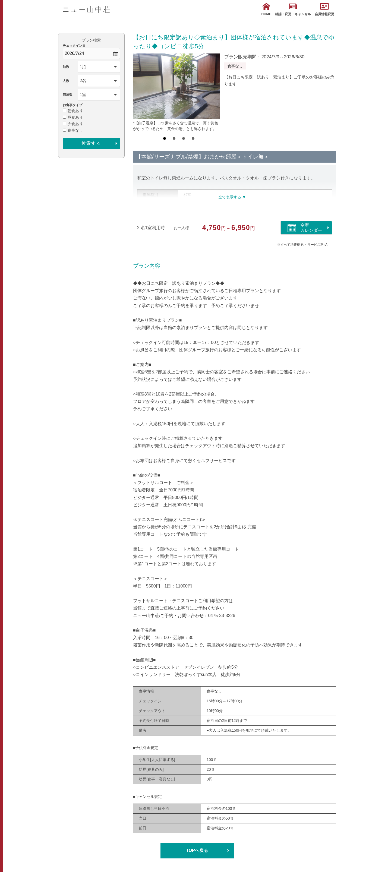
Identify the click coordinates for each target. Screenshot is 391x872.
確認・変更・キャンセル (293, 9)
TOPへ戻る (197, 850)
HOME (266, 9)
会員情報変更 (324, 9)
